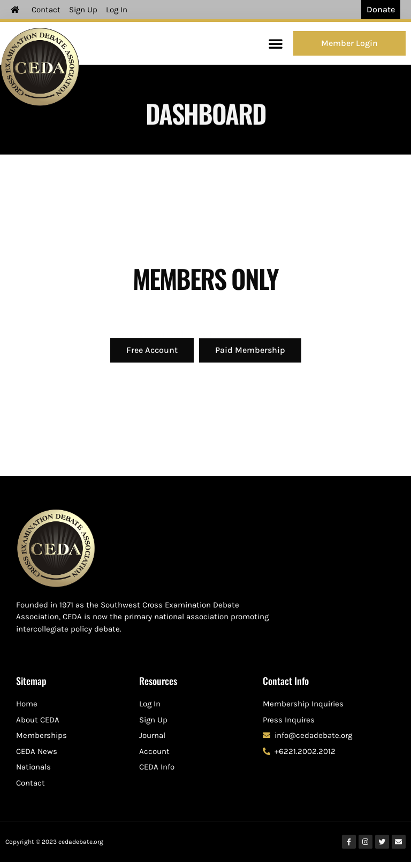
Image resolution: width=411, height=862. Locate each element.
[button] (275, 43)
